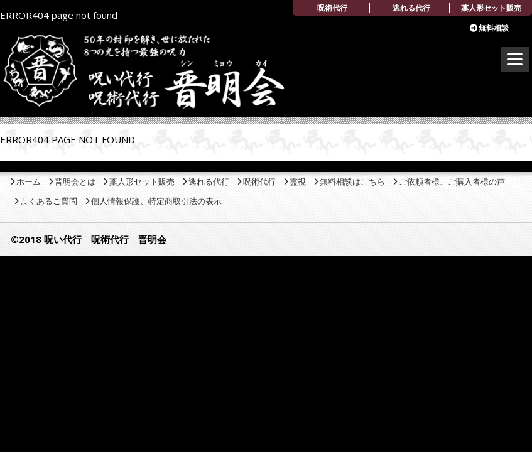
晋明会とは (75, 181)
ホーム (28, 181)
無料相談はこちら (352, 181)
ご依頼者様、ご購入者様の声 (452, 181)
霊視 (298, 181)
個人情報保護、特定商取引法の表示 (156, 201)
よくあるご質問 (48, 201)
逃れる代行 (411, 8)
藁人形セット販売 (491, 8)
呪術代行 (332, 8)
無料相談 (494, 28)
